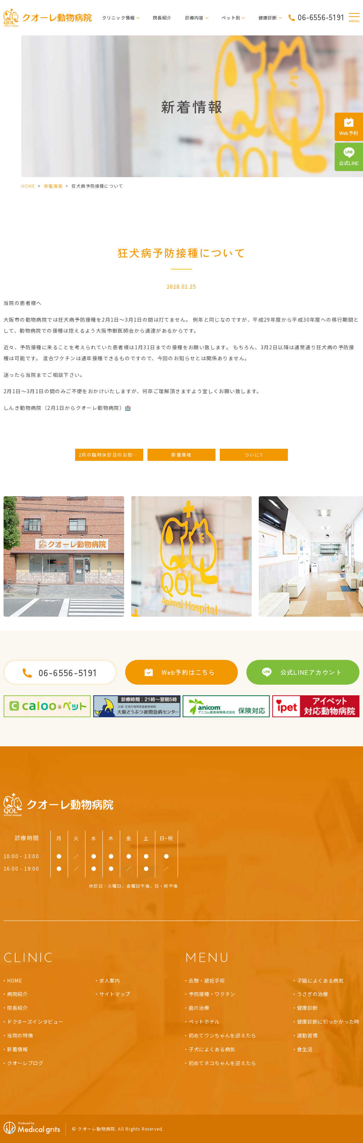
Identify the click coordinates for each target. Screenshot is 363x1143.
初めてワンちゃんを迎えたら (222, 1035)
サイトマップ (114, 993)
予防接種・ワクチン (212, 993)
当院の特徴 (20, 1035)
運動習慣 (307, 1035)
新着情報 (53, 186)
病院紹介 (17, 993)
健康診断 (307, 1007)
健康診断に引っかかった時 (328, 1021)
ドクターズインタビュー (35, 1021)
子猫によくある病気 (320, 980)
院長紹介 (162, 18)
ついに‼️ (254, 454)
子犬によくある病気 (212, 1049)
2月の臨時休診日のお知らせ (111, 454)
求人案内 (109, 980)
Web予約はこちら (188, 672)
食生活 (305, 1049)
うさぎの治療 (312, 993)
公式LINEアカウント (311, 672)
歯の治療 (199, 1007)
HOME (28, 186)
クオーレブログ (25, 1062)
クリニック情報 (118, 18)
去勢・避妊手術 (207, 980)
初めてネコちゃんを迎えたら (222, 1062)
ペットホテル (204, 1021)
